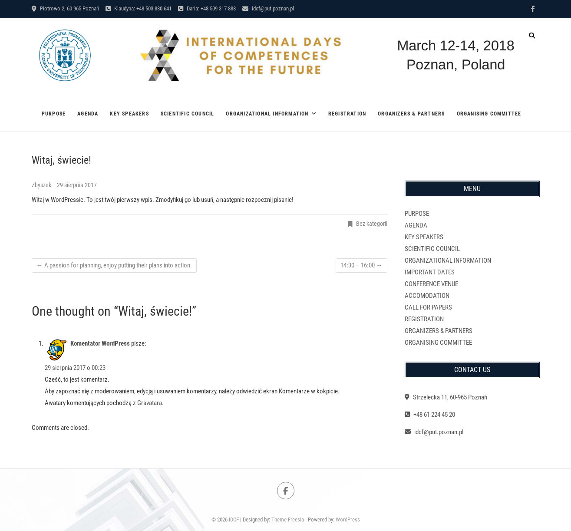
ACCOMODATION (427, 296)
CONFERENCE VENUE (431, 284)
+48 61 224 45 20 (430, 415)
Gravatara (149, 403)
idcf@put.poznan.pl (268, 8)
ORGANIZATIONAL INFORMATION (267, 114)
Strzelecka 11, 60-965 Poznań (446, 397)
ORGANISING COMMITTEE (489, 114)
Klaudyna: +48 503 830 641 (139, 8)
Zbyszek (42, 184)
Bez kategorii (371, 223)
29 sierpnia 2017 (77, 184)
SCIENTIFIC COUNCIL (188, 114)
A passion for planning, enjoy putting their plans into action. (114, 265)
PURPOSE (54, 114)
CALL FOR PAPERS (428, 307)
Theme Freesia (287, 519)
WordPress (348, 519)
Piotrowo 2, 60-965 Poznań (65, 8)
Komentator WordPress (100, 343)
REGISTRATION (347, 114)
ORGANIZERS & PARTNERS (411, 114)
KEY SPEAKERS (129, 114)
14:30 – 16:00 (361, 265)
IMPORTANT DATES (430, 272)
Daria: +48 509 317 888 (207, 8)
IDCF (234, 519)
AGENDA (87, 114)
